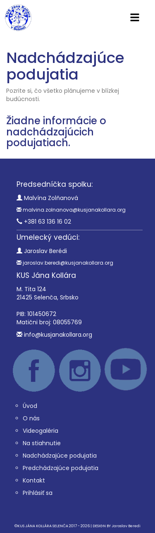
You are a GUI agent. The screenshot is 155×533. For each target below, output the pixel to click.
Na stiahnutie (42, 443)
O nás (31, 418)
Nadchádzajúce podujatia (60, 455)
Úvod (30, 406)
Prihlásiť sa (37, 493)
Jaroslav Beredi (126, 525)
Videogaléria (40, 431)
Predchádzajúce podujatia (60, 468)
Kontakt (34, 480)
